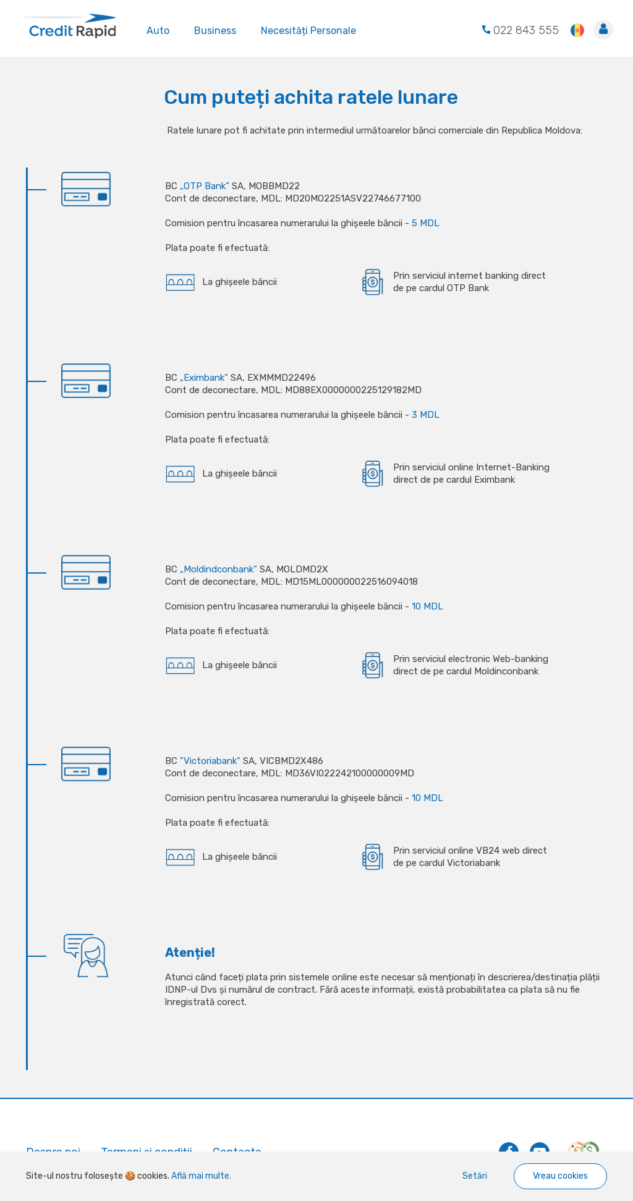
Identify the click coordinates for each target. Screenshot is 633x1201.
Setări (474, 1176)
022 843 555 (520, 30)
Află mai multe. (200, 1176)
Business (215, 29)
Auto (158, 29)
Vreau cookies (560, 1176)
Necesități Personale (308, 29)
